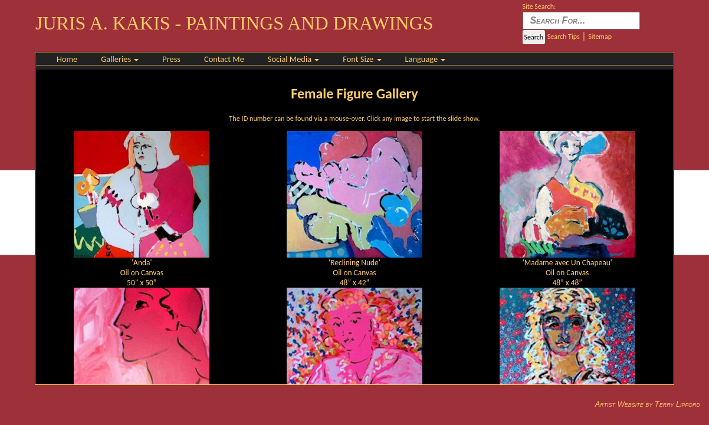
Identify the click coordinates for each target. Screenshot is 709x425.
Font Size (362, 59)
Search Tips (563, 36)
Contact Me (224, 59)
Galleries (120, 59)
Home (67, 59)
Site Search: (539, 6)
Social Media (294, 59)
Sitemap (600, 36)
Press (171, 59)
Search (534, 37)
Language (425, 59)
